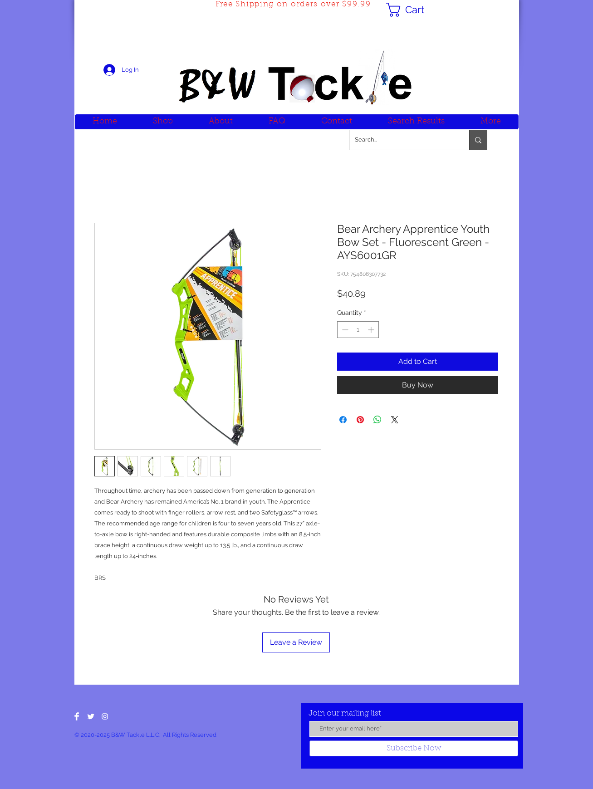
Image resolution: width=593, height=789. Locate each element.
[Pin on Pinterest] (360, 419)
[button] (413, 10)
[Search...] (402, 140)
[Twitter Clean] (91, 716)
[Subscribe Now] (413, 748)
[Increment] (371, 330)
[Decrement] (344, 330)
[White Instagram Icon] (105, 716)
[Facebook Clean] (77, 716)
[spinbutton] (358, 330)
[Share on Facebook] (343, 419)
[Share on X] (394, 419)
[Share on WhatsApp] (377, 419)
